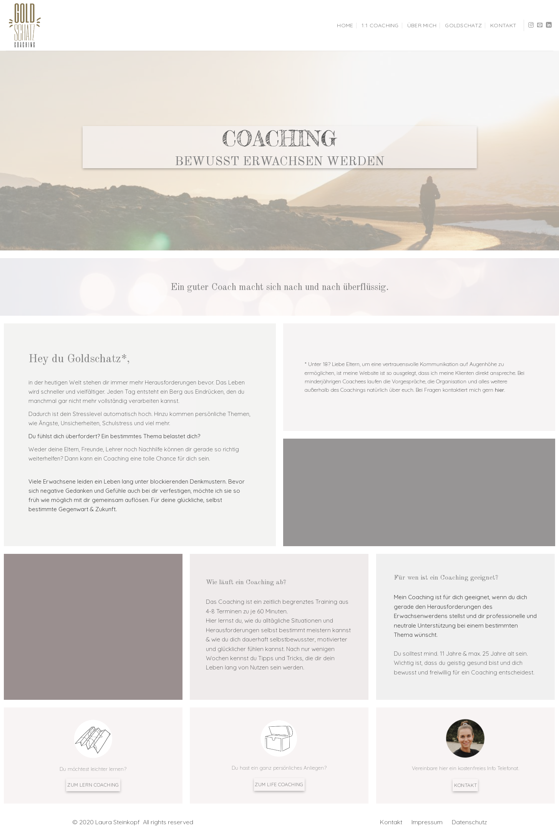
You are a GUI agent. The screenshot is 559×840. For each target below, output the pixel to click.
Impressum (427, 822)
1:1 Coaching (380, 25)
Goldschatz (463, 25)
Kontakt (503, 25)
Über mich (422, 25)
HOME (345, 25)
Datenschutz (469, 822)
